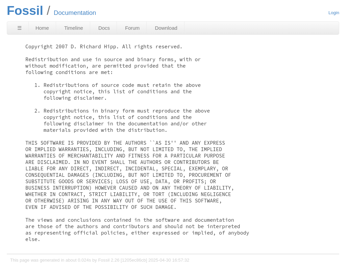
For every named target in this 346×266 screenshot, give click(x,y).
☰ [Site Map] (19, 28)
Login (333, 12)
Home (42, 28)
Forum (132, 28)
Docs (104, 28)
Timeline (73, 28)
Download (166, 28)
